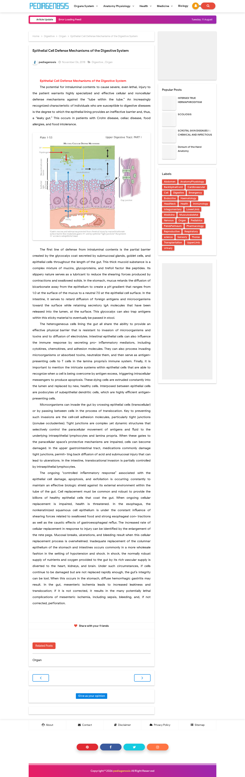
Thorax (196, 237)
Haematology (188, 198)
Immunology (200, 203)
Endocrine (170, 198)
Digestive (98, 62)
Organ (109, 62)
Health (184, 203)
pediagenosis (122, 771)
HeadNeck (170, 203)
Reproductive (172, 231)
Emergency (195, 192)
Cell (166, 192)
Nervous (169, 220)
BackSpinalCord (173, 187)
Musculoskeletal (188, 214)
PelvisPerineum (173, 226)
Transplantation (173, 242)
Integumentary (173, 209)
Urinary (168, 248)
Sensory (182, 237)
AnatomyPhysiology (192, 181)
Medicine (169, 214)
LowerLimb (192, 209)
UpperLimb (193, 242)
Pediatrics (196, 220)
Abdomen (170, 181)
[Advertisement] (187, 55)
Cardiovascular (196, 187)
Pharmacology (195, 226)
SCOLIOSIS (185, 114)
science (168, 237)
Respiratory (191, 231)
